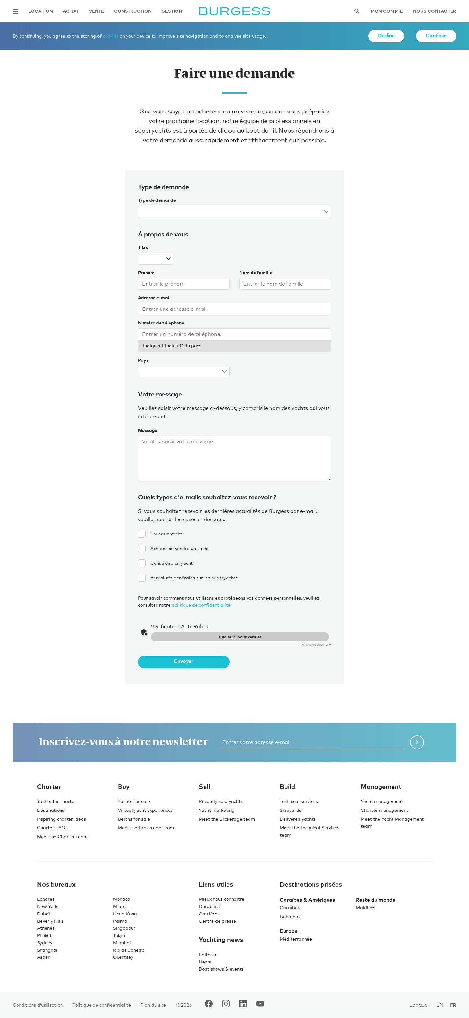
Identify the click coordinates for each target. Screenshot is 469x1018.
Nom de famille (255, 272)
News (205, 961)
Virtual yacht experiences (145, 810)
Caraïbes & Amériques (307, 900)
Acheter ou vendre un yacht (173, 548)
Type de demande (157, 200)
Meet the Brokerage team (146, 827)
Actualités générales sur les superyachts (188, 578)
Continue (436, 35)
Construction (133, 11)
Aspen (43, 957)
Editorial (208, 954)
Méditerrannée (296, 939)
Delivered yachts (298, 819)
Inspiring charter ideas (61, 819)
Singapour (124, 928)
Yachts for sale (134, 801)
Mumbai (122, 942)
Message (147, 430)
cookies (111, 36)
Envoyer (183, 661)
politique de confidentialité (201, 604)
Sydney (44, 942)
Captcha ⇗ (316, 644)
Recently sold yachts (221, 801)
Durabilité (210, 906)
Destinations (50, 810)
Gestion (172, 11)
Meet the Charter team (62, 836)
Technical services (299, 801)
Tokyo (119, 935)
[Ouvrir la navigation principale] (16, 11)
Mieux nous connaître (221, 899)
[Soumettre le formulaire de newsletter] (417, 742)
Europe (289, 931)
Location (40, 11)
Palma (120, 921)
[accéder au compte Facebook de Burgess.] (209, 1005)
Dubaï (43, 913)
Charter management (384, 810)
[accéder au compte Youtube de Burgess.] (260, 1005)
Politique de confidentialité (101, 1004)
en (440, 1005)
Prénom (146, 272)
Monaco (121, 899)
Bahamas (290, 916)
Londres (45, 899)
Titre (143, 247)
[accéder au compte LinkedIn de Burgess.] (243, 1005)
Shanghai (47, 950)
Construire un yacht (165, 563)
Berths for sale (134, 819)
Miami (120, 906)
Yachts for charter (56, 801)
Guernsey (123, 957)
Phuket (44, 935)
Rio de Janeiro (128, 950)
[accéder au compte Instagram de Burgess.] (226, 1005)
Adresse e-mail (154, 297)
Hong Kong (125, 913)
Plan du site (153, 1004)
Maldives (365, 907)
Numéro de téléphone (161, 322)
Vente (96, 11)
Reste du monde (375, 900)
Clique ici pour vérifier (240, 636)
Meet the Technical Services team (309, 831)
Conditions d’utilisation (38, 1004)
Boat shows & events (221, 968)
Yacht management (382, 801)
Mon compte (387, 11)
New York (47, 906)
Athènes (45, 928)
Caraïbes (290, 907)
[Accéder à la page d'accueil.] (234, 11)
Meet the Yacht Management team (392, 822)
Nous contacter (434, 11)
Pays (143, 360)
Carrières (209, 913)
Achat (71, 11)
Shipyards (290, 810)
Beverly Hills (50, 921)
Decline (386, 35)
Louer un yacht (160, 534)
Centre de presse (217, 921)
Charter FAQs (52, 827)
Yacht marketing (216, 810)
